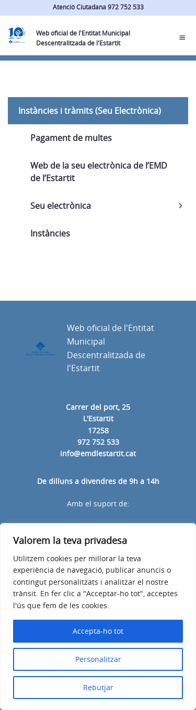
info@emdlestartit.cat (98, 453)
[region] (98, 616)
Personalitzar (98, 659)
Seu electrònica (60, 205)
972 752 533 (98, 442)
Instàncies (50, 233)
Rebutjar (98, 687)
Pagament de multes (71, 138)
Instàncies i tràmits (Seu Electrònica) (89, 110)
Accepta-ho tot (98, 631)
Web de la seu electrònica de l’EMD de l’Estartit (98, 172)
